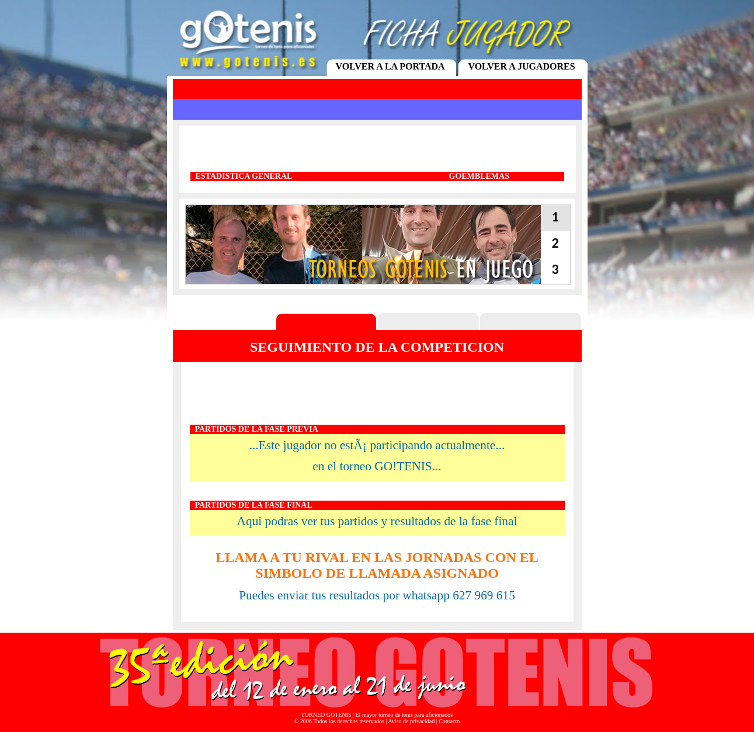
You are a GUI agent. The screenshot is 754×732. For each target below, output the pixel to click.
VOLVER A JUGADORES (521, 66)
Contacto (449, 721)
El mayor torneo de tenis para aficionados (404, 715)
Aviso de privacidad (411, 721)
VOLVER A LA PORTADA (389, 66)
